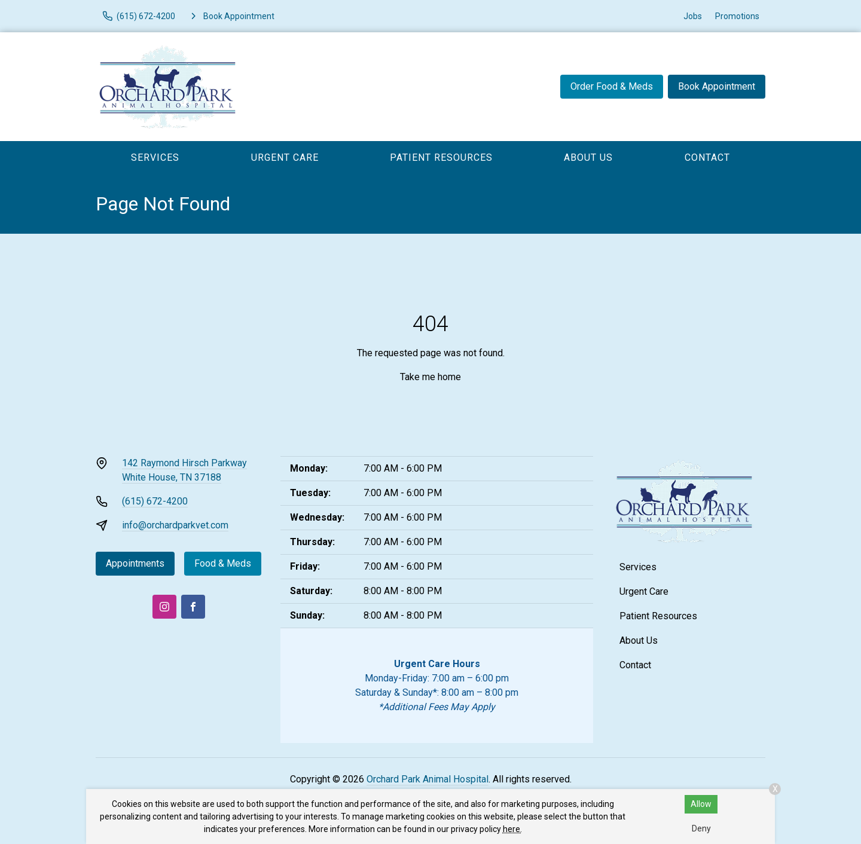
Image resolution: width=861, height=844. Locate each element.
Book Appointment (716, 86)
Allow (701, 804)
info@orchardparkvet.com (175, 525)
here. (512, 829)
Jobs (692, 16)
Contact (707, 157)
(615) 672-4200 (155, 501)
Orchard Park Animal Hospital (427, 779)
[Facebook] (193, 607)
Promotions (737, 16)
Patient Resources (441, 157)
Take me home (430, 377)
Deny (701, 828)
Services (155, 157)
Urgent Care (285, 157)
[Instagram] (164, 607)
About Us (588, 157)
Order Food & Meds (611, 86)
